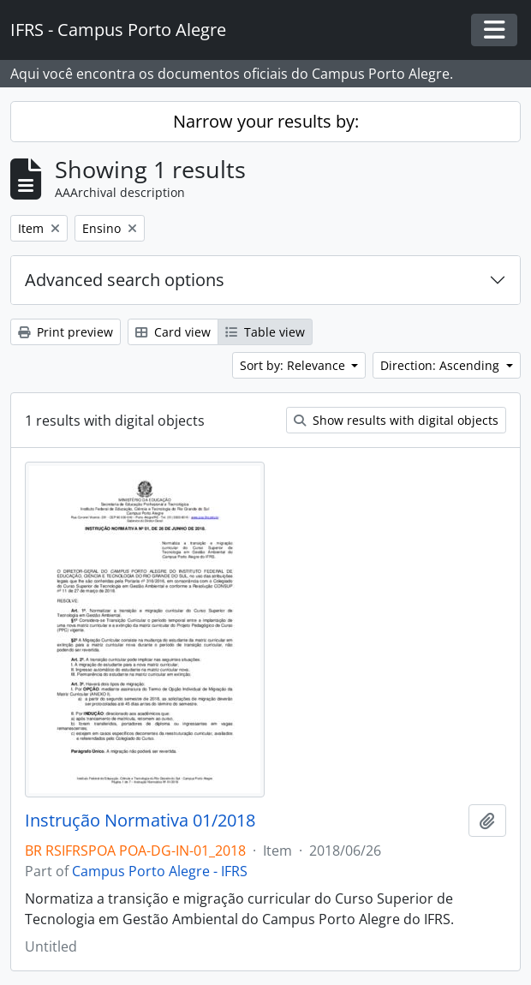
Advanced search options (124, 279)
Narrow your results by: (266, 121)
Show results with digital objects (396, 420)
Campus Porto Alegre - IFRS (160, 871)
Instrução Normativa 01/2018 (140, 820)
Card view (173, 332)
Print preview (65, 332)
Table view (265, 332)
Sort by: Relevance (294, 365)
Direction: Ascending (441, 365)
